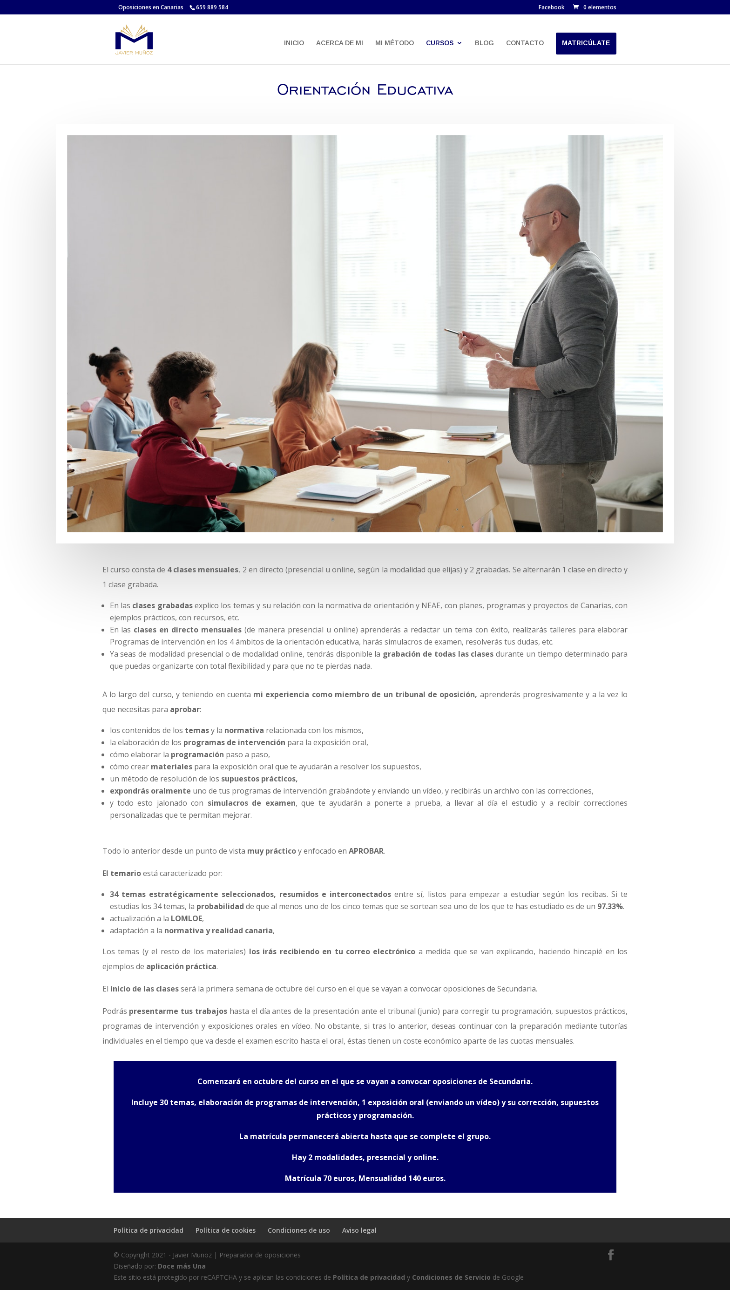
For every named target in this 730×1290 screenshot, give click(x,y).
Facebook (552, 8)
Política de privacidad (148, 1230)
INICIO (294, 43)
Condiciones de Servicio (451, 1277)
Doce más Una (182, 1266)
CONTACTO (525, 43)
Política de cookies (226, 1230)
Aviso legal (359, 1230)
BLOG (484, 43)
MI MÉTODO (394, 43)
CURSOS (439, 43)
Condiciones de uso (299, 1230)
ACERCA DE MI (339, 43)
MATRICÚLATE (586, 43)
